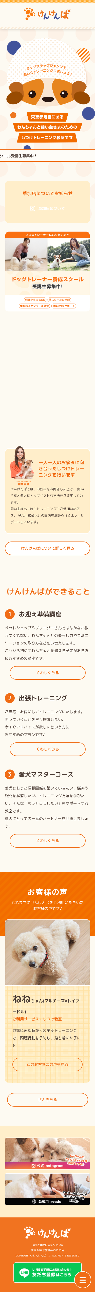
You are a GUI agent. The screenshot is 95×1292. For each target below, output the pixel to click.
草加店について (47, 208)
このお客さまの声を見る (47, 1064)
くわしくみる (47, 672)
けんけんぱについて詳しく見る (47, 548)
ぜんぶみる (47, 1099)
